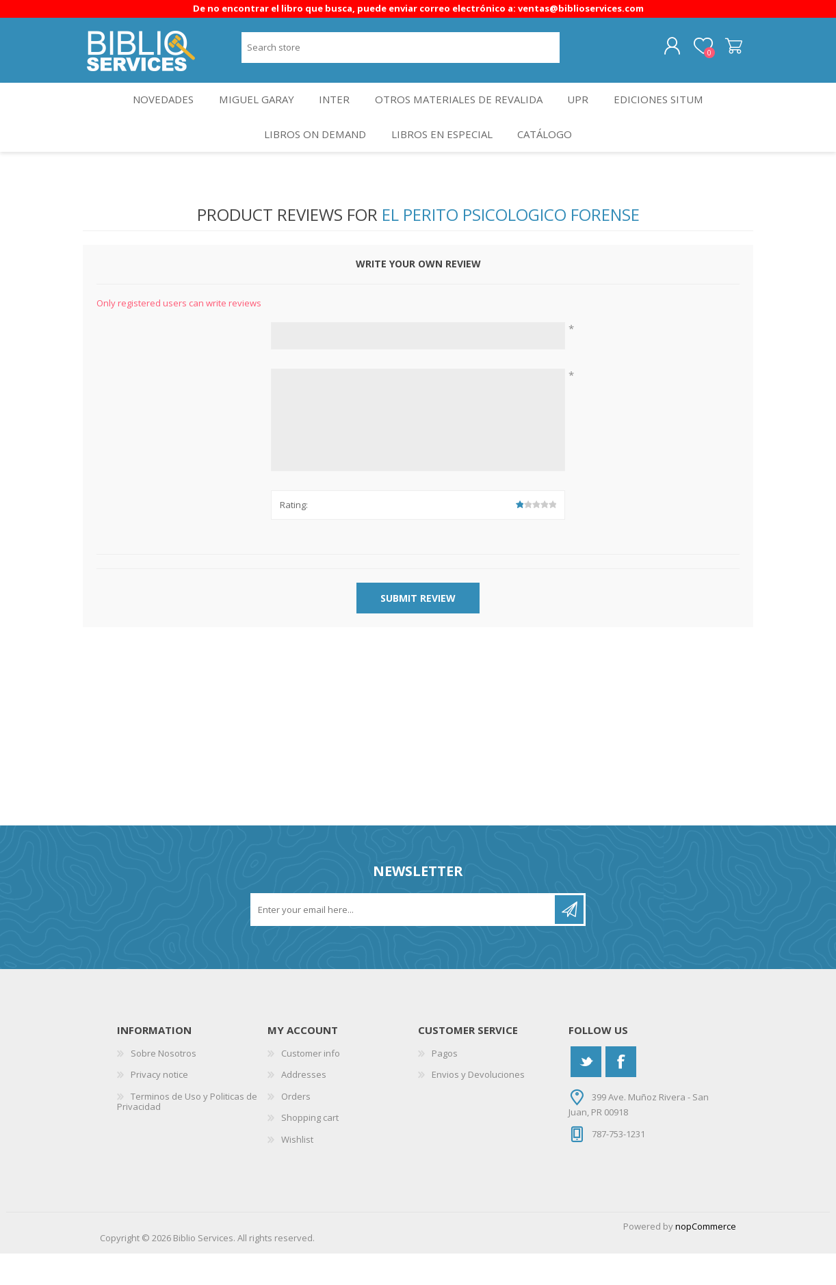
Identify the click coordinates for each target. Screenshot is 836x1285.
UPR (584, 113)
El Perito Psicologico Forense (511, 246)
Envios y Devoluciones (478, 1106)
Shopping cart (720, 51)
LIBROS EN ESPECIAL (441, 159)
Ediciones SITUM (669, 113)
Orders (296, 1127)
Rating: (294, 536)
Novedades (154, 113)
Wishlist (297, 1171)
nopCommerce (705, 1257)
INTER (335, 113)
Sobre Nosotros (163, 1084)
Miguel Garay (252, 113)
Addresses (303, 1106)
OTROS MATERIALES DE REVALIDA (461, 113)
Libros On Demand (310, 159)
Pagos (445, 1084)
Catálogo (549, 159)
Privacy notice (159, 1106)
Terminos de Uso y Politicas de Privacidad (187, 1132)
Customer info (310, 1084)
